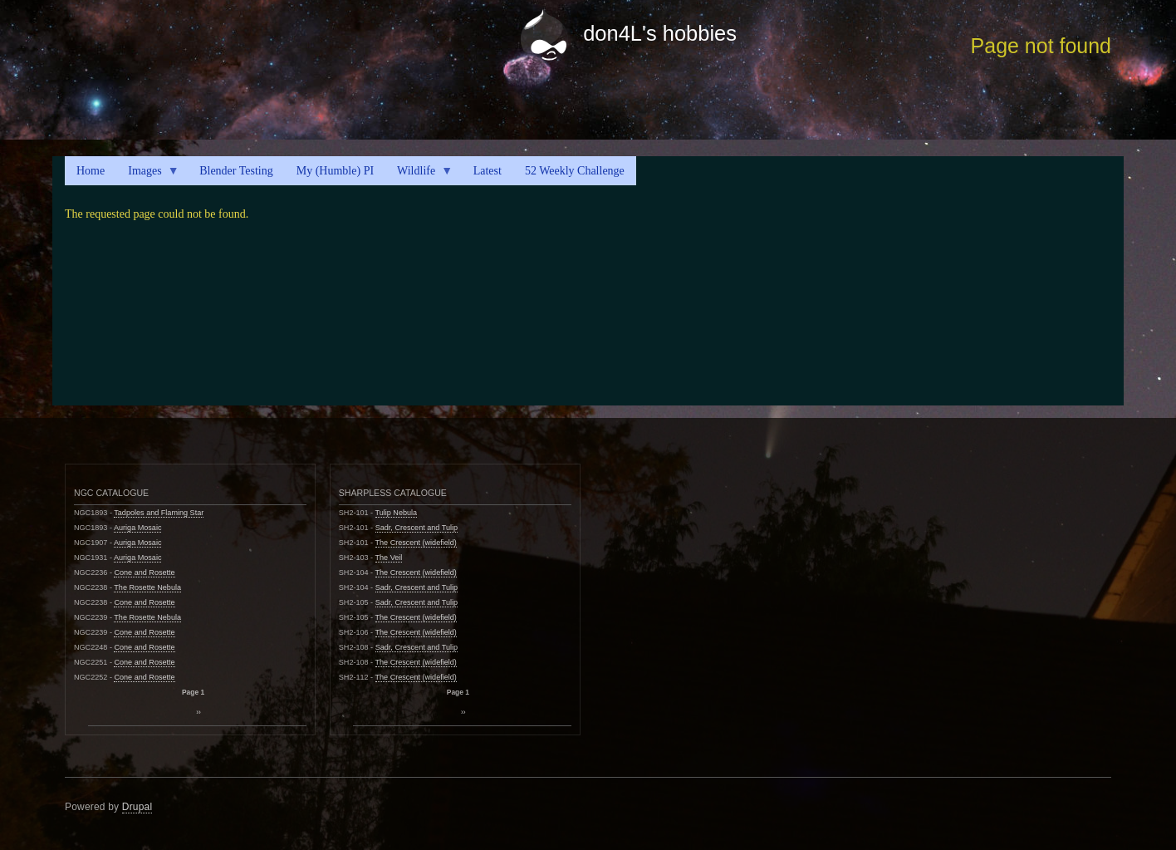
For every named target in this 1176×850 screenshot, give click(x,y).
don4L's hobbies (660, 33)
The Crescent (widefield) (416, 542)
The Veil (389, 557)
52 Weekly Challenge (575, 171)
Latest (487, 171)
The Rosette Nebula (147, 587)
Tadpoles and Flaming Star (158, 513)
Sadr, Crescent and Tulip (416, 527)
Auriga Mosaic (138, 527)
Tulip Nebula (396, 513)
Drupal (137, 807)
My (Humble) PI (335, 171)
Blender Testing (236, 171)
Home (90, 171)
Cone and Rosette (144, 572)
